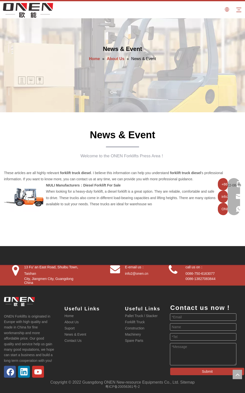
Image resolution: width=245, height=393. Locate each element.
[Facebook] (10, 372)
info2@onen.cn (136, 274)
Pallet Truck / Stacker (141, 316)
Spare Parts (134, 341)
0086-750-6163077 (200, 274)
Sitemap (187, 382)
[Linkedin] (24, 372)
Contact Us (73, 341)
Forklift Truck (135, 322)
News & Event (75, 334)
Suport (69, 328)
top (237, 374)
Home (69, 316)
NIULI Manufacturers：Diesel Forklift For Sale (83, 185)
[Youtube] (38, 372)
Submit (207, 371)
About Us (71, 322)
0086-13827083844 (200, 279)
